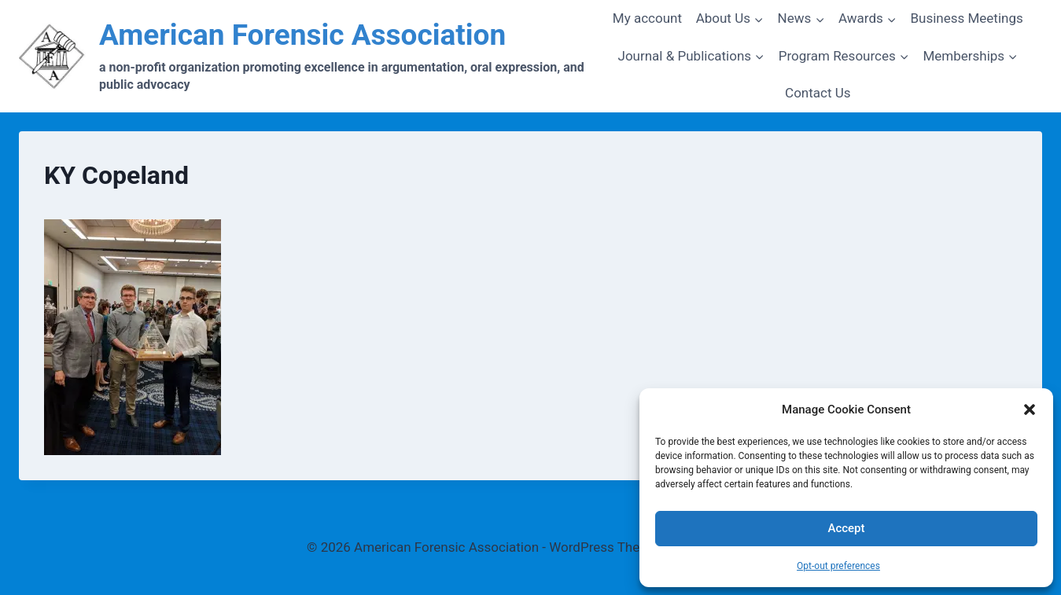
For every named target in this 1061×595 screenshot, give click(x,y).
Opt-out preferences (838, 565)
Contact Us (817, 93)
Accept (845, 528)
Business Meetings (966, 18)
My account (647, 18)
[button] (1029, 409)
